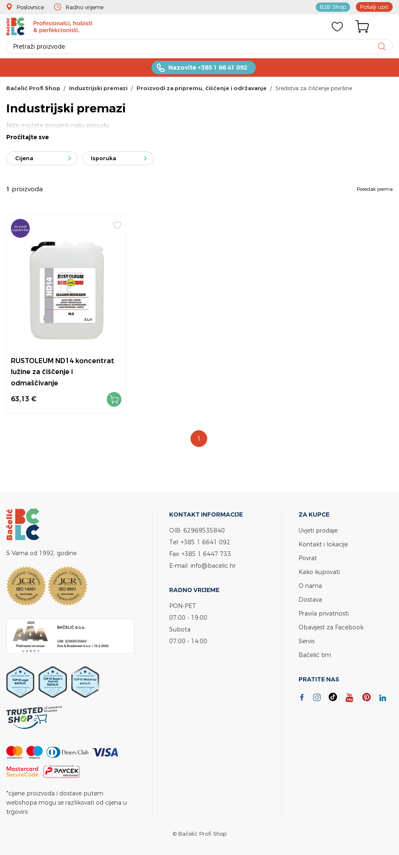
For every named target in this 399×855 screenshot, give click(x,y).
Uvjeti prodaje (318, 530)
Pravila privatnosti (324, 613)
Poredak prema (375, 189)
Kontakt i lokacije (323, 544)
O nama (310, 585)
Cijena (24, 158)
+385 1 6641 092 (205, 542)
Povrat (308, 557)
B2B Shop (333, 6)
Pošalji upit (374, 6)
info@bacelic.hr (213, 565)
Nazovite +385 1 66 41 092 (207, 67)
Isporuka (103, 158)
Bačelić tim (315, 654)
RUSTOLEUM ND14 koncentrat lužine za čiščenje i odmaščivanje (62, 371)
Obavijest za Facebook (331, 627)
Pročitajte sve (27, 137)
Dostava (310, 599)
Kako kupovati (319, 571)
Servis (306, 640)
